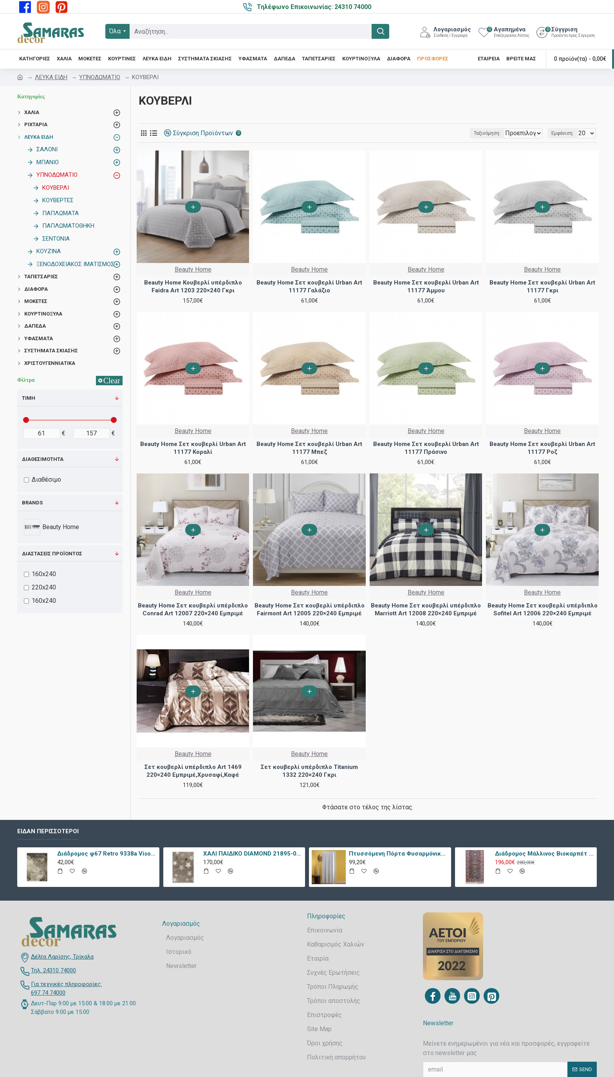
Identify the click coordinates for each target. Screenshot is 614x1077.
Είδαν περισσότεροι (48, 831)
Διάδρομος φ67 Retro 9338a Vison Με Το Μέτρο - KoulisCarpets (106, 853)
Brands (32, 503)
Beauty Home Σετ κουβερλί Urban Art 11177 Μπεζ (309, 448)
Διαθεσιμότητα (42, 459)
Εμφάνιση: (565, 133)
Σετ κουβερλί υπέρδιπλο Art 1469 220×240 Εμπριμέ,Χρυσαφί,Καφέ (193, 770)
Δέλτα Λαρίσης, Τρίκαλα (62, 956)
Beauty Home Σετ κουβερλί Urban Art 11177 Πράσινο (426, 448)
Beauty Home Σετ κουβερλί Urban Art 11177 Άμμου (426, 286)
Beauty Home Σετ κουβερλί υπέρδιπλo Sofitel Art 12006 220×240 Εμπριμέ (543, 609)
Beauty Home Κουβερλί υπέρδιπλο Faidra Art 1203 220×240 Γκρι (193, 286)
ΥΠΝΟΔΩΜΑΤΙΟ (99, 77)
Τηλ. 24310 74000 (53, 970)
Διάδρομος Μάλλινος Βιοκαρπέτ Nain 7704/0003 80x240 (544, 853)
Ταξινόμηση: (461, 133)
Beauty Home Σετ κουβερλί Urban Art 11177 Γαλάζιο (309, 286)
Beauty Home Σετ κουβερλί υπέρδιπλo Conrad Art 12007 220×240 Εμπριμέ (193, 609)
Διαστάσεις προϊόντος (52, 554)
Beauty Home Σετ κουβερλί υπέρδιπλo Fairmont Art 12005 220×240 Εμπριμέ (310, 609)
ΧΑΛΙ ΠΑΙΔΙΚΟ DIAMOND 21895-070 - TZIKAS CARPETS (252, 853)
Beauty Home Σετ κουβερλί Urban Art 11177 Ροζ (542, 448)
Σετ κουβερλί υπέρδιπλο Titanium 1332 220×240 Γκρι (309, 770)
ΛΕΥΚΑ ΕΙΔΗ (51, 77)
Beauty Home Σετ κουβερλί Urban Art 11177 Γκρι (542, 286)
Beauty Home (193, 269)
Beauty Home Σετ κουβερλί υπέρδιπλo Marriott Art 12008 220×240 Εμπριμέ (426, 609)
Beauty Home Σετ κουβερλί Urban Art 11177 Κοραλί (193, 448)
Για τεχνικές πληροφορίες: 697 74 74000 (66, 989)
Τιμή (28, 398)
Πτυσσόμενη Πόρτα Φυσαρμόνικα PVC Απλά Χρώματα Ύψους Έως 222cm (398, 853)
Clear (111, 380)
